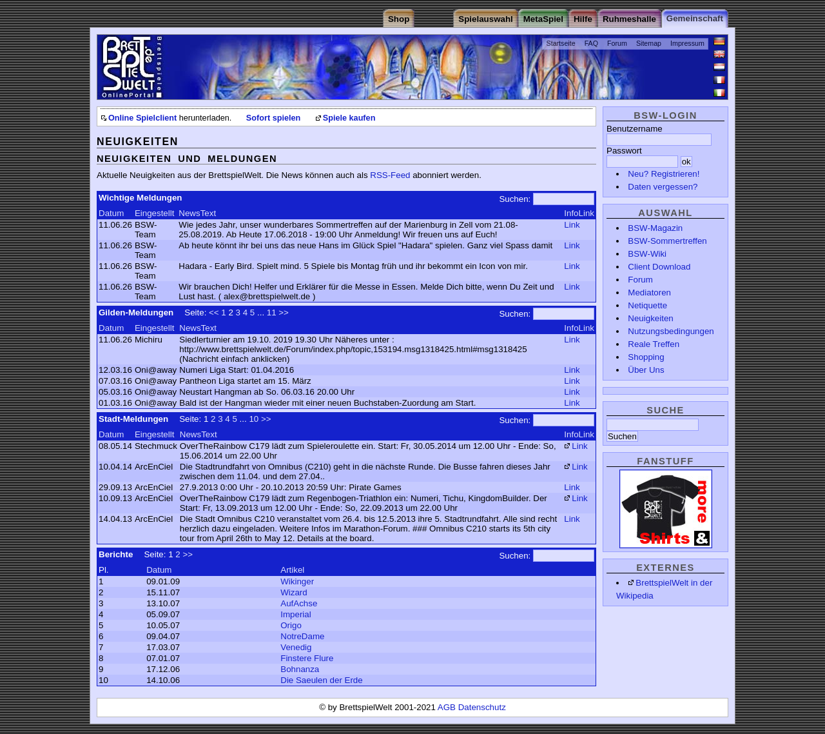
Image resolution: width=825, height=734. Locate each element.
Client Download (659, 267)
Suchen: (514, 199)
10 (253, 419)
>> (283, 312)
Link (571, 225)
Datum (111, 213)
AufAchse (298, 603)
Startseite (561, 43)
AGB (448, 707)
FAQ (591, 43)
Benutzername (635, 129)
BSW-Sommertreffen (667, 241)
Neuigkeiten (650, 318)
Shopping (646, 357)
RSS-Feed (390, 175)
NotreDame (302, 636)
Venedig (295, 647)
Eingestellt (155, 213)
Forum (617, 43)
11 (272, 312)
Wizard (293, 592)
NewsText (197, 213)
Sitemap (648, 43)
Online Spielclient (142, 118)
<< (214, 312)
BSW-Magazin (655, 228)
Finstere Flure (306, 658)
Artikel (292, 570)
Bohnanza (299, 669)
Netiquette (647, 305)
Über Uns (646, 370)
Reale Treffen (653, 344)
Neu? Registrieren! (663, 174)
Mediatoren (649, 292)
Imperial (295, 614)
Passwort (624, 150)
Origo (291, 625)
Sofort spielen (273, 118)
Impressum (687, 43)
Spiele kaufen (349, 118)
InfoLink (579, 213)
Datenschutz (482, 707)
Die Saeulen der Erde (321, 680)
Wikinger (297, 581)
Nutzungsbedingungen (670, 331)
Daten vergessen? (662, 187)
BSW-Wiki (647, 254)
